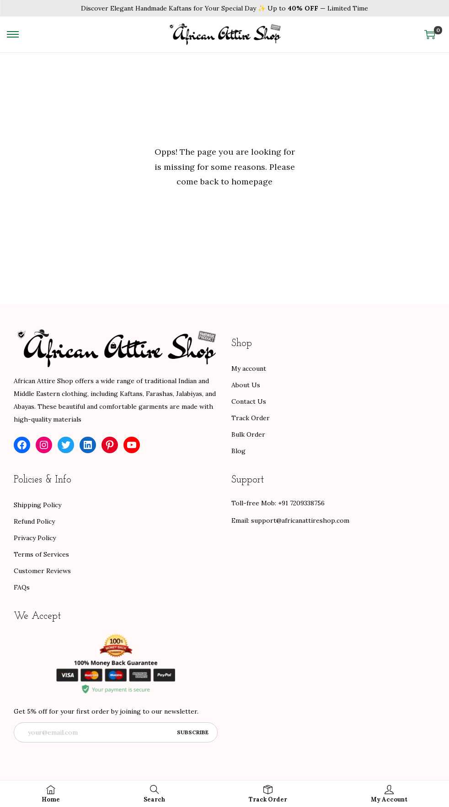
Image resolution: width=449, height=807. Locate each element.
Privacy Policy (35, 538)
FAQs (22, 587)
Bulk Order (248, 434)
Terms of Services (41, 554)
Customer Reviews (42, 571)
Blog (238, 451)
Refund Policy (34, 521)
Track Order (250, 418)
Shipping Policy (37, 505)
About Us (245, 385)
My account (248, 368)
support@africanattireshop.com (300, 520)
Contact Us (248, 401)
